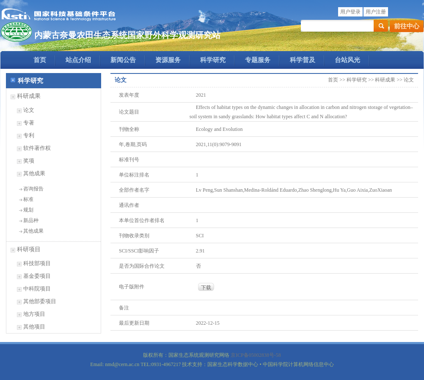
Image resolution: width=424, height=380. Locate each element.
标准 (28, 199)
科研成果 (29, 96)
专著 (28, 122)
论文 (28, 110)
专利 (28, 135)
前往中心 (406, 26)
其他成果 (34, 173)
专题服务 (257, 60)
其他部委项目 (39, 301)
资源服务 (168, 60)
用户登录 (350, 12)
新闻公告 (123, 60)
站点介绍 (78, 60)
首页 (39, 60)
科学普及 (302, 60)
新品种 (31, 220)
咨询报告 (33, 189)
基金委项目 (37, 276)
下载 (206, 287)
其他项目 (34, 326)
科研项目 (29, 249)
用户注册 (376, 12)
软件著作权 (37, 148)
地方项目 (34, 314)
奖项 (28, 160)
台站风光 (347, 60)
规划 (28, 210)
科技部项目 (37, 263)
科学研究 (213, 60)
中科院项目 (37, 288)
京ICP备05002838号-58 (256, 355)
